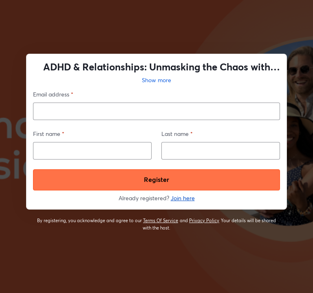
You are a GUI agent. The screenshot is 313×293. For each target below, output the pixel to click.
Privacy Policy (204, 220)
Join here (183, 198)
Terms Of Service (161, 220)
